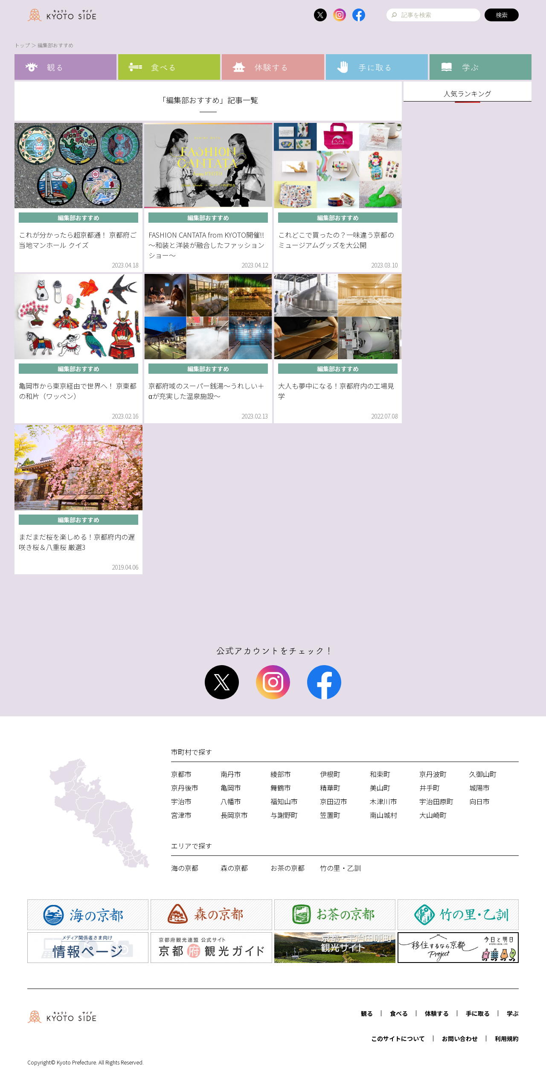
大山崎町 (433, 815)
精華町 (330, 787)
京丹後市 (184, 787)
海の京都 (184, 868)
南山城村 (383, 815)
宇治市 (181, 801)
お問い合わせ (460, 1038)
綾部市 (280, 774)
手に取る (478, 1013)
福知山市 (284, 801)
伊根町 (330, 774)
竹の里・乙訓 (340, 868)
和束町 (380, 774)
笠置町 (330, 815)
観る (367, 1013)
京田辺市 (333, 801)
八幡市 (231, 801)
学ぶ (513, 1013)
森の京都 (234, 868)
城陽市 (479, 787)
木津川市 (383, 801)
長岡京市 (234, 815)
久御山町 (483, 774)
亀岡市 (231, 787)
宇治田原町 (436, 801)
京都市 (181, 774)
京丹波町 (433, 774)
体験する (437, 1013)
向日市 (479, 801)
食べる (399, 1013)
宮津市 (181, 815)
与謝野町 (284, 815)
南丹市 (231, 774)
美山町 (380, 787)
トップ (22, 45)
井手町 (429, 787)
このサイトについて (398, 1038)
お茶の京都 (287, 868)
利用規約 (507, 1038)
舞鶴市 (280, 787)
